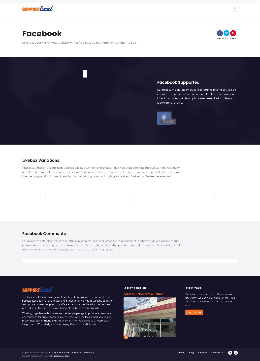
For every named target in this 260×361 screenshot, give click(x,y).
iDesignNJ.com (61, 356)
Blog (191, 352)
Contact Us (194, 312)
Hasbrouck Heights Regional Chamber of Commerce (67, 352)
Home (181, 352)
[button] (235, 8)
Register (202, 352)
